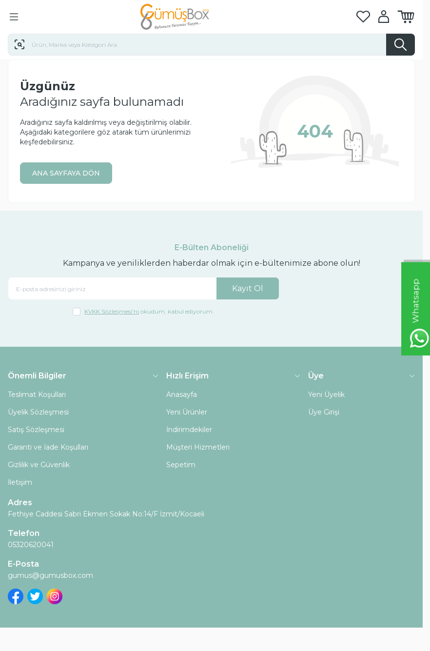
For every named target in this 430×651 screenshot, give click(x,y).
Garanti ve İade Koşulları (48, 447)
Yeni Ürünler (186, 412)
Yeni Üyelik (326, 394)
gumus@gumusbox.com (50, 575)
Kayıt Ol (247, 288)
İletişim (20, 482)
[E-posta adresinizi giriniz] (143, 288)
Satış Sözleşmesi (36, 429)
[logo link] (187, 17)
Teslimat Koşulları (37, 394)
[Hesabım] (383, 16)
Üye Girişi (323, 412)
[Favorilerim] (363, 17)
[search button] (400, 45)
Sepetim (180, 464)
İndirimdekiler (189, 429)
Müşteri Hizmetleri (198, 447)
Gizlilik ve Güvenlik (39, 464)
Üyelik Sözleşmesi (38, 412)
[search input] (211, 45)
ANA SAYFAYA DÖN (66, 173)
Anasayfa (181, 394)
